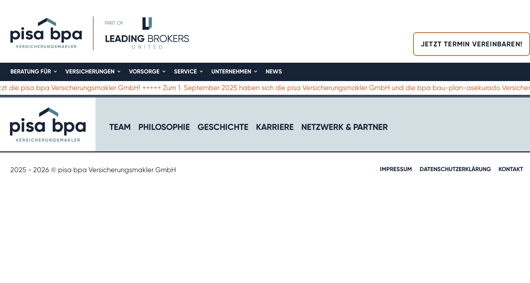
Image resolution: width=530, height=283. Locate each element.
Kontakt (511, 170)
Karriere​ (275, 128)
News (274, 72)
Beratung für (30, 72)
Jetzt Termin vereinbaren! (471, 44)
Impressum (396, 170)
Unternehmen (231, 72)
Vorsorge (144, 72)
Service (185, 72)
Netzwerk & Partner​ (344, 128)
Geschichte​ (223, 128)
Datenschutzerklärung (455, 170)
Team (120, 128)
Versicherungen (90, 72)
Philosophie (164, 128)
